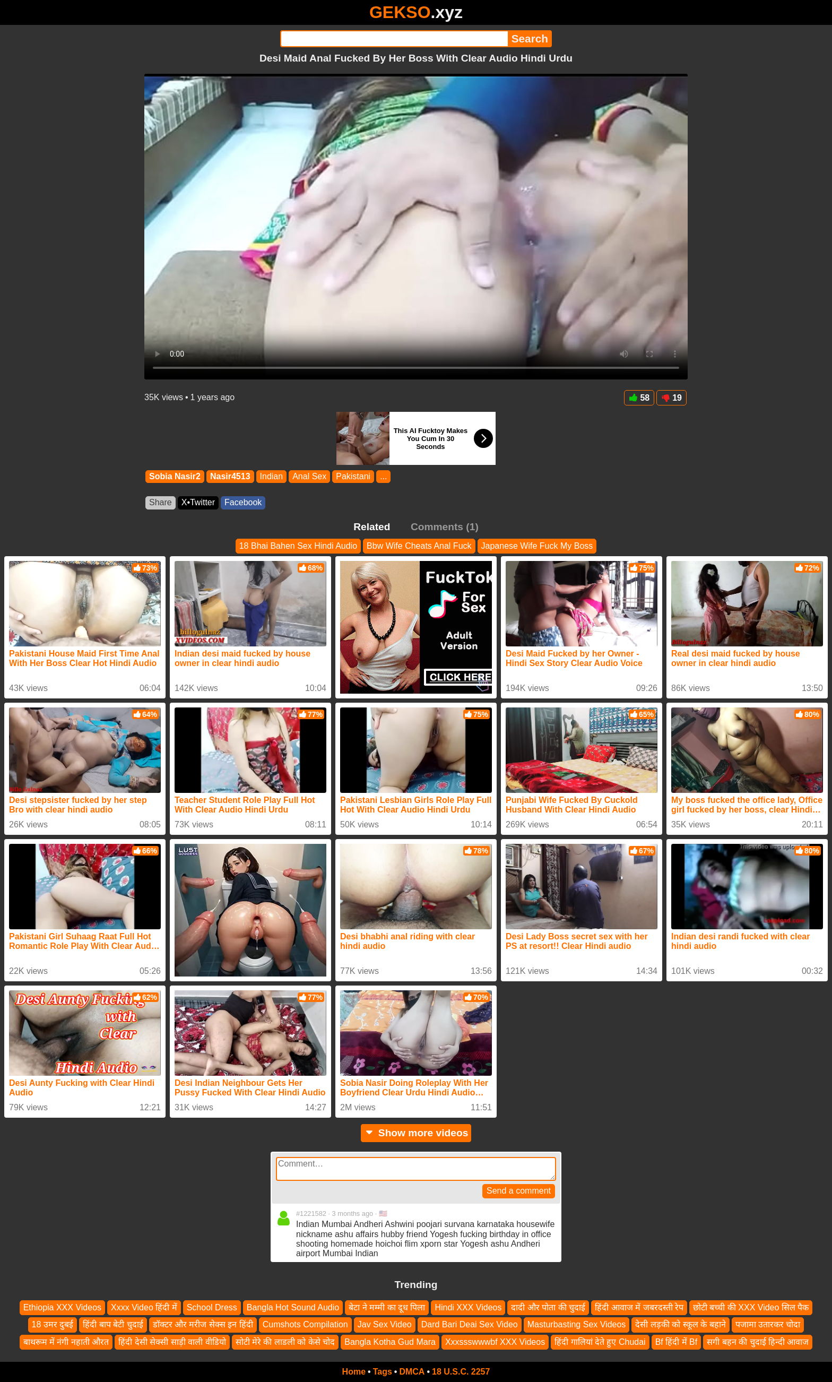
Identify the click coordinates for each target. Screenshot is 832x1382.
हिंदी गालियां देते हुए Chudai (599, 1341)
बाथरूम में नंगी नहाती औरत (66, 1341)
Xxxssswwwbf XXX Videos (495, 1341)
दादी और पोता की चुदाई (548, 1307)
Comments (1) (445, 526)
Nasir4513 (230, 476)
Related (371, 526)
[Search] (394, 38)
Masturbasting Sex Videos (576, 1324)
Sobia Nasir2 (175, 476)
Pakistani (353, 476)
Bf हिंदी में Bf (676, 1341)
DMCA (411, 1371)
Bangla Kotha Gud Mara (390, 1341)
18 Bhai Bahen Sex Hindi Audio (298, 545)
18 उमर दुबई (53, 1324)
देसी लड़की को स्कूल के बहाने (680, 1324)
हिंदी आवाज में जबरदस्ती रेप (639, 1307)
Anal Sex (309, 476)
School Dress (212, 1307)
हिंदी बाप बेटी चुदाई (113, 1324)
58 (639, 397)
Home (354, 1371)
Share (160, 502)
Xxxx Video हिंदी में (144, 1307)
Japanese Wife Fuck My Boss (537, 545)
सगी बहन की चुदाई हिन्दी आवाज (758, 1341)
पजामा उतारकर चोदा (768, 1324)
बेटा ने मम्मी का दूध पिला (387, 1307)
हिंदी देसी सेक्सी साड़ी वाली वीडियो (172, 1341)
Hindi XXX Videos (468, 1307)
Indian (271, 476)
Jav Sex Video (385, 1324)
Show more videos (416, 1132)
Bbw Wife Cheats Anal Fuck (419, 545)
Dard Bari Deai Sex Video (469, 1324)
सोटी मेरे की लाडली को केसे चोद (285, 1341)
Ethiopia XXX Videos (62, 1307)
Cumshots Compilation (305, 1324)
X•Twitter (198, 502)
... (383, 476)
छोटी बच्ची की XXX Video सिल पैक (751, 1307)
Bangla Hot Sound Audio (293, 1307)
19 (671, 397)
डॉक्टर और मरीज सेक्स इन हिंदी (203, 1324)
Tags (382, 1371)
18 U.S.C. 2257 (461, 1371)
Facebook (243, 502)
